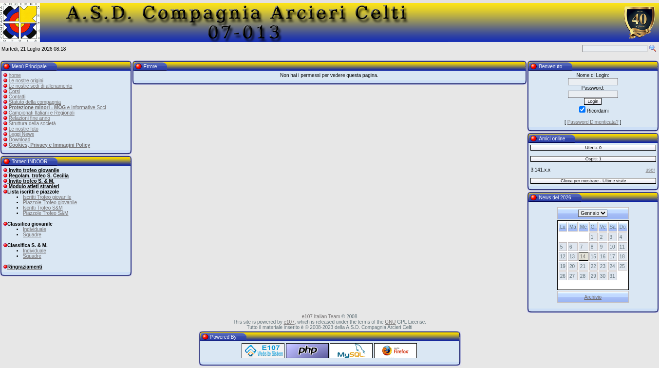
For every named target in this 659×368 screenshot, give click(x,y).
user (650, 170)
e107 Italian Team (321, 316)
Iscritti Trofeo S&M (43, 208)
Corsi (14, 91)
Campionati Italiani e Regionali (42, 113)
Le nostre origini (26, 80)
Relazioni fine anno (29, 118)
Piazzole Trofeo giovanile (50, 202)
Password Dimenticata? (593, 122)
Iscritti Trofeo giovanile (47, 197)
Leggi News (21, 134)
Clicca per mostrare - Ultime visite (593, 180)
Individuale (34, 229)
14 (582, 256)
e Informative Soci (57, 107)
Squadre (32, 234)
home (15, 75)
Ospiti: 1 (593, 158)
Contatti (17, 96)
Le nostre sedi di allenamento (41, 86)
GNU (390, 322)
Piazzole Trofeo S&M (45, 213)
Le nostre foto (23, 129)
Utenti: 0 (593, 147)
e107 (288, 322)
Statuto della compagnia (35, 102)
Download (19, 139)
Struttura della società (32, 123)
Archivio (593, 297)
